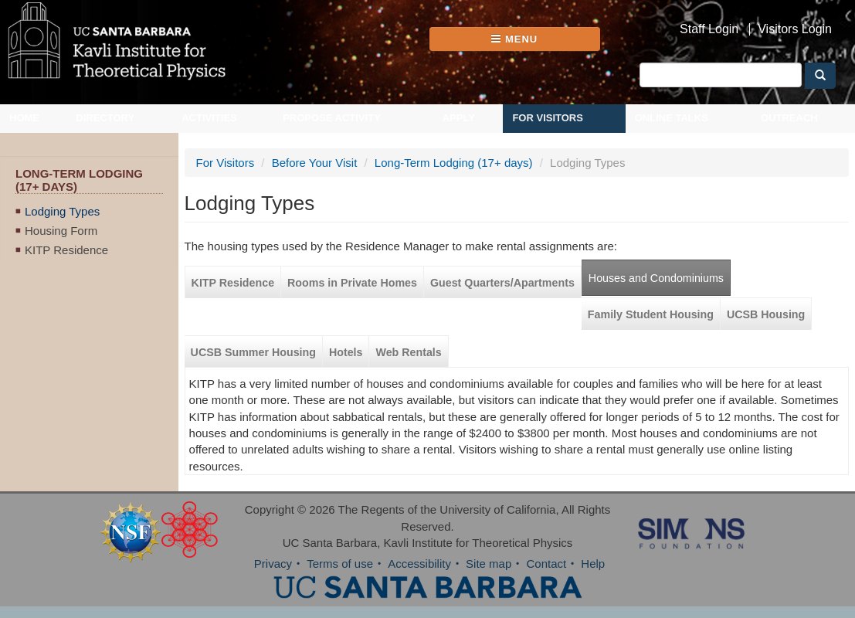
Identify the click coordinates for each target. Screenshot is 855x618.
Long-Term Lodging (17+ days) (454, 162)
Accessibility (419, 563)
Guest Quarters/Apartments (502, 283)
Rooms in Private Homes (352, 283)
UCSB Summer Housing (253, 352)
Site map (488, 563)
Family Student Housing (651, 314)
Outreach (789, 118)
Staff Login (709, 29)
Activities (209, 118)
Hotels (346, 352)
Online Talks (671, 118)
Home (24, 118)
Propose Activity (332, 118)
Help (593, 563)
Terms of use (340, 563)
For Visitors (547, 118)
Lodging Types (62, 211)
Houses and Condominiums (656, 278)
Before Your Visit (315, 162)
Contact (546, 563)
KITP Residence (66, 249)
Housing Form (61, 230)
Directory (105, 118)
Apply (459, 118)
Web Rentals (408, 352)
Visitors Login (795, 29)
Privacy (273, 563)
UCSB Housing (766, 314)
